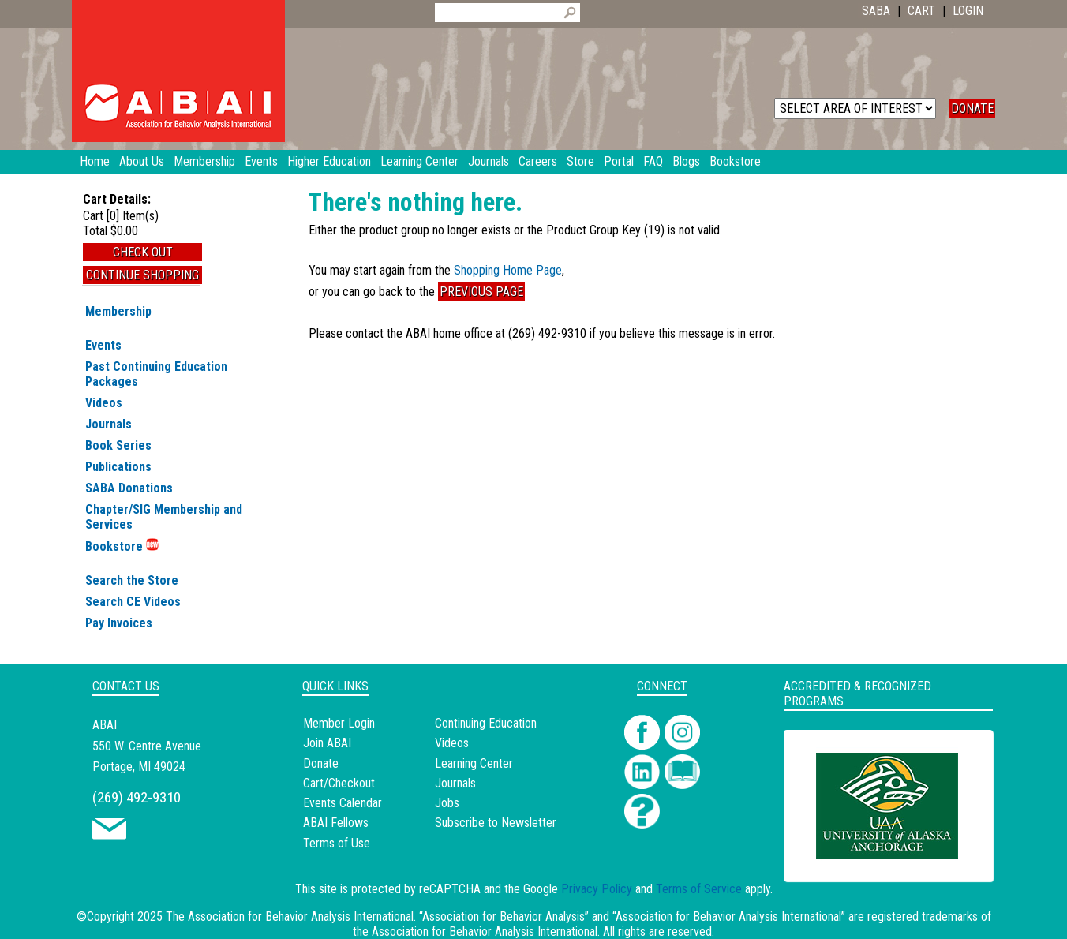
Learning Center (474, 763)
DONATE (972, 108)
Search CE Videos (133, 601)
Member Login (339, 723)
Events (103, 345)
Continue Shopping (142, 274)
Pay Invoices (118, 622)
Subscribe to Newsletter (495, 822)
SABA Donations (129, 488)
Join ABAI (327, 742)
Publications (118, 466)
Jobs (447, 802)
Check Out (143, 252)
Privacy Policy (596, 888)
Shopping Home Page (508, 270)
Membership (118, 311)
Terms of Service (699, 888)
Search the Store (131, 580)
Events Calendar (342, 802)
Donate (321, 763)
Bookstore (122, 546)
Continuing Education (486, 723)
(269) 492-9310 (136, 797)
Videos (103, 402)
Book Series (118, 445)
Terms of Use (336, 843)
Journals (108, 424)
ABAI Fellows (336, 822)
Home (95, 161)
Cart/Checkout (339, 783)
